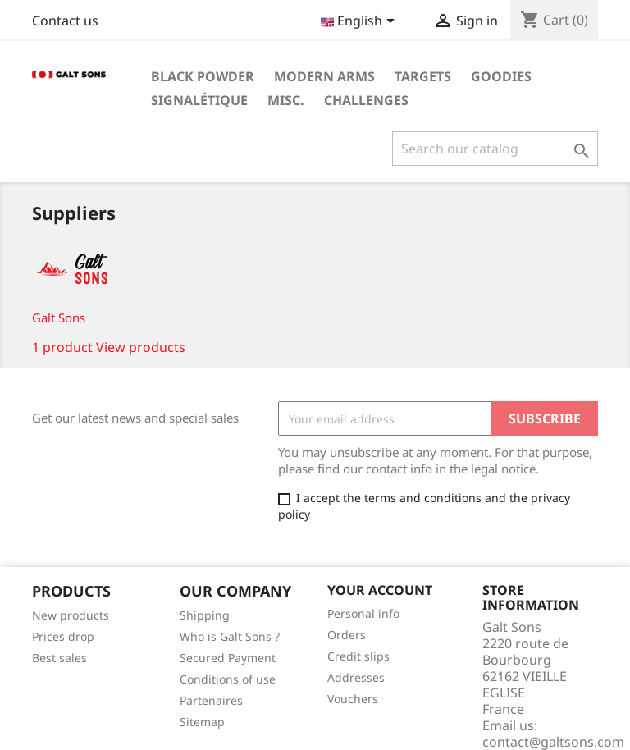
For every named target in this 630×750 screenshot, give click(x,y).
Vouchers (352, 699)
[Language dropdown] (360, 22)
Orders (346, 635)
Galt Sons (58, 317)
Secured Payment (228, 657)
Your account (379, 590)
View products (140, 347)
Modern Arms (324, 76)
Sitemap (202, 721)
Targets (423, 76)
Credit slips (358, 656)
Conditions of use (228, 679)
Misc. (285, 100)
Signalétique (199, 100)
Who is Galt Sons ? (230, 636)
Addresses (356, 677)
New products (70, 615)
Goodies (501, 76)
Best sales (59, 657)
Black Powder (202, 76)
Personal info (363, 613)
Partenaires (211, 700)
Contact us (65, 20)
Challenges (366, 100)
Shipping (205, 615)
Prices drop (63, 636)
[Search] (495, 148)
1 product (62, 347)
